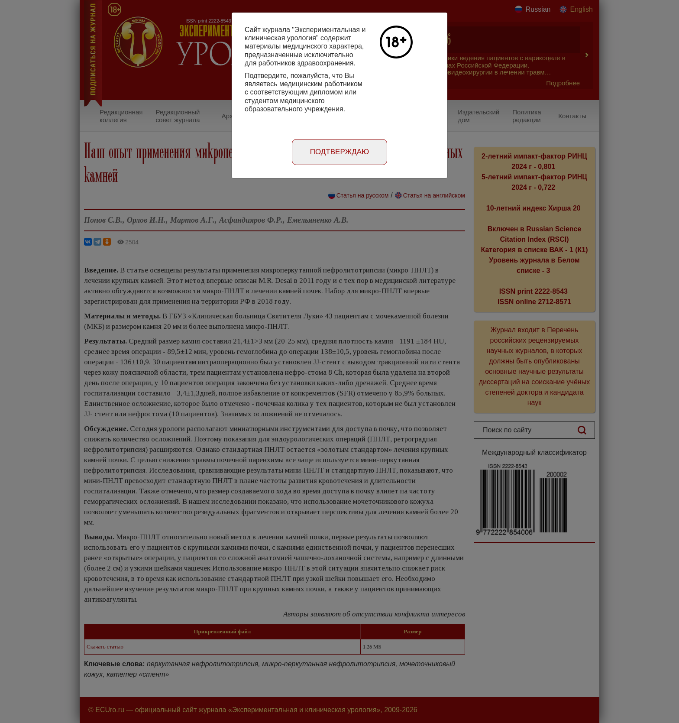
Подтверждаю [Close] (339, 152)
